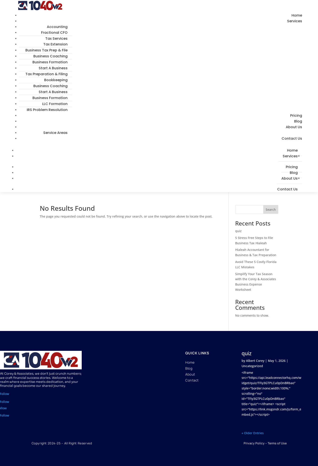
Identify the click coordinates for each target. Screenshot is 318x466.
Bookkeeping (56, 80)
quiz (238, 231)
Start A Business (53, 68)
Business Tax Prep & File (46, 50)
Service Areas (55, 132)
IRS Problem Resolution (47, 109)
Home (297, 15)
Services (294, 21)
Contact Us (292, 138)
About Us (294, 127)
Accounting (57, 26)
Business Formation (50, 62)
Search (271, 209)
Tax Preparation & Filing (46, 74)
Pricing (296, 115)
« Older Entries (253, 433)
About (190, 374)
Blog (298, 121)
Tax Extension (55, 44)
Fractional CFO (54, 32)
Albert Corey (255, 361)
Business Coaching (50, 56)
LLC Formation (55, 103)
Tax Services (56, 38)
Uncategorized (252, 366)
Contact (192, 380)
